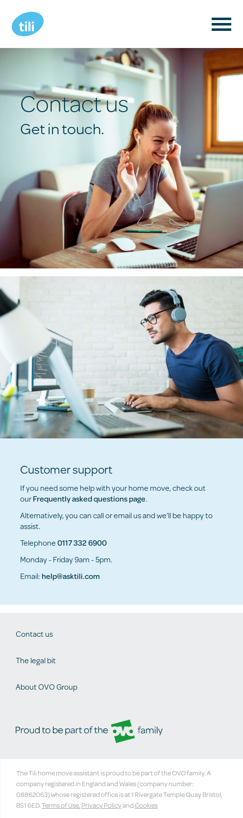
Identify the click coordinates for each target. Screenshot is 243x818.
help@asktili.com (71, 575)
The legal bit (36, 660)
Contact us (34, 633)
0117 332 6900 (82, 542)
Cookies (146, 805)
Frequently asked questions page (89, 498)
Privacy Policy (101, 805)
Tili (28, 24)
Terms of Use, (61, 805)
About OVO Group (46, 686)
